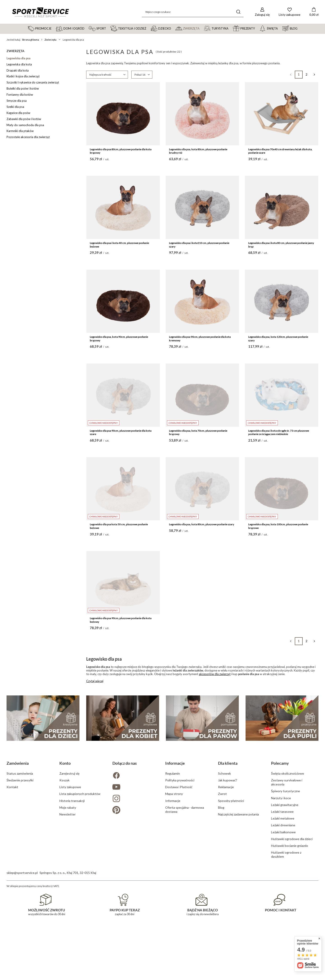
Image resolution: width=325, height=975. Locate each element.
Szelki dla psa (15, 107)
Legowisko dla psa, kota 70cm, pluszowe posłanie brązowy (198, 432)
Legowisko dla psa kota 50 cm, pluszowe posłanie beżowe (119, 526)
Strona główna (30, 39)
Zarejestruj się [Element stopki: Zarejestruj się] (69, 870)
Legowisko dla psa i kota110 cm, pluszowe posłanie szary (199, 244)
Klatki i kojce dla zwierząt (23, 76)
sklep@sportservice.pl (22, 969)
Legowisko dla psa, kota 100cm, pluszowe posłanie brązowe (278, 526)
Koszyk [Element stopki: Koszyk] (64, 877)
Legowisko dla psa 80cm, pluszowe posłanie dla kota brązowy (120, 151)
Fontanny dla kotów (20, 94)
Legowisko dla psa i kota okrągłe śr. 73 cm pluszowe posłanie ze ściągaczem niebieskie (278, 432)
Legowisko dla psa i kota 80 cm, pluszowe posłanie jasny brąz (281, 244)
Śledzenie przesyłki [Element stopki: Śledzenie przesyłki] (20, 877)
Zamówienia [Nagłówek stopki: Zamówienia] (18, 859)
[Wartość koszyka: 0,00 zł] (313, 12)
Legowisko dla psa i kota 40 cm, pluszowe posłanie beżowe (119, 244)
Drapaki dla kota (18, 70)
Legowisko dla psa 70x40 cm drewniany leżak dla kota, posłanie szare (280, 151)
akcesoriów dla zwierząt (214, 674)
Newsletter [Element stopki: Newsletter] (67, 911)
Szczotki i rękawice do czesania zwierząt (33, 82)
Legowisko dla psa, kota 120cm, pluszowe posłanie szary (278, 338)
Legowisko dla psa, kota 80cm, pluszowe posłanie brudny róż (198, 151)
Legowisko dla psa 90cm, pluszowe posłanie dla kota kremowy (200, 338)
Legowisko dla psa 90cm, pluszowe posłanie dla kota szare (120, 432)
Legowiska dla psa (18, 58)
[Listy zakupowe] (289, 12)
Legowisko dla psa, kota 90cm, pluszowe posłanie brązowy (119, 338)
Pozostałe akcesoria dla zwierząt (28, 137)
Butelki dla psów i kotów (23, 88)
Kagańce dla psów (18, 113)
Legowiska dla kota (19, 64)
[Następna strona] (314, 75)
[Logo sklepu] (40, 12)
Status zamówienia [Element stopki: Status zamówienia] (20, 870)
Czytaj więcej (94, 681)
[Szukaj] (238, 12)
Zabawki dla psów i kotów (24, 119)
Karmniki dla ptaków (20, 131)
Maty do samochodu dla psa (25, 125)
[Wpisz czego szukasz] (193, 12)
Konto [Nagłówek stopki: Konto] (65, 859)
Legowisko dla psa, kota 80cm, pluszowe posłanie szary (201, 524)
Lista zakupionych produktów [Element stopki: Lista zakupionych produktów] (79, 890)
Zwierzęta (50, 39)
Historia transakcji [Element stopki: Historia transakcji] (72, 897)
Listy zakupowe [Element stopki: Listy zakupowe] (70, 883)
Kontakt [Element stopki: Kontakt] (12, 883)
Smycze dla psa (17, 100)
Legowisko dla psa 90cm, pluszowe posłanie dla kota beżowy (120, 619)
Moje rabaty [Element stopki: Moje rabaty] (67, 904)
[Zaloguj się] (262, 12)
